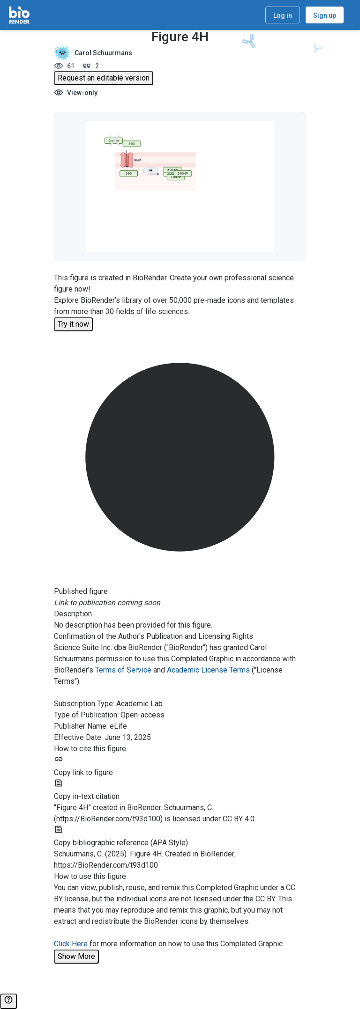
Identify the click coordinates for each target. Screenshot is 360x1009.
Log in (282, 15)
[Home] (19, 15)
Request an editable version (104, 77)
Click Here (71, 943)
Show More (76, 956)
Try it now (73, 324)
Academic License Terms (208, 669)
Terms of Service (123, 669)
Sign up (324, 15)
